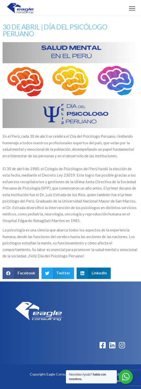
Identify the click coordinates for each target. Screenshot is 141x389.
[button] (21, 273)
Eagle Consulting (60, 374)
